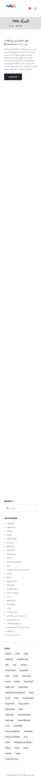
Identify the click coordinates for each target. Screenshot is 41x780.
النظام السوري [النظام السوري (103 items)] (10, 709)
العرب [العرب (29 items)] (8, 698)
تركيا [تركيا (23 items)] (21, 709)
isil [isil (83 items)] (7, 665)
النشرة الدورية (12, 581)
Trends (9, 558)
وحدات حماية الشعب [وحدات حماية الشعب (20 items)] (12, 759)
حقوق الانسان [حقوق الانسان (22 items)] (28, 731)
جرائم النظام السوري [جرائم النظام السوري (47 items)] (24, 720)
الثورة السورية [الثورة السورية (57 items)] (29, 681)
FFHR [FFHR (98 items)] (18, 654)
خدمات (9, 608)
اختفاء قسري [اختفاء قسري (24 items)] (27, 676)
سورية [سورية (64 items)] (26, 748)
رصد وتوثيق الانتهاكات (14, 623)
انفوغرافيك (10, 585)
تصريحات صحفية (13, 592)
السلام (9, 577)
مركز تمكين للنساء (13, 635)
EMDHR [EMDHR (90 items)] (8, 654)
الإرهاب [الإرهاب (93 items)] (17, 681)
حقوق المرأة (11, 604)
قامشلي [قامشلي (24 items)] (8, 753)
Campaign (10, 523)
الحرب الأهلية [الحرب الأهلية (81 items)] (10, 687)
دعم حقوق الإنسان (13, 619)
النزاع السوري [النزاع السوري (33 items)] (10, 703)
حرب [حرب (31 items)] (7, 726)
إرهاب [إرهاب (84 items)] (16, 676)
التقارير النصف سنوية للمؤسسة (18, 569)
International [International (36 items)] (23, 659)
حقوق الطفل (11, 600)
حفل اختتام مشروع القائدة (16, 40)
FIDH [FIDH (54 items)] (26, 654)
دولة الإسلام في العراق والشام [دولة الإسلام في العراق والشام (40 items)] (23, 742)
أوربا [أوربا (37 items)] (7, 676)
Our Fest (10, 542)
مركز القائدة (11, 631)
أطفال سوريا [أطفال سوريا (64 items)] (24, 670)
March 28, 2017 (12, 44)
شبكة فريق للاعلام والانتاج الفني (18, 627)
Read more (13, 77)
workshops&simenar (14, 562)
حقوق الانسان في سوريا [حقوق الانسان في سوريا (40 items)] (12, 737)
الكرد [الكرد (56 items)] (16, 698)
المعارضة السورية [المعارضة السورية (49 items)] (28, 698)
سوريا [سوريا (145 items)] (17, 748)
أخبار (8, 566)
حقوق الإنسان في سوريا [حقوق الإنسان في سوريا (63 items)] (12, 731)
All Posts (19, 26)
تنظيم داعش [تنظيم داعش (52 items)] (9, 720)
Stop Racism (11, 554)
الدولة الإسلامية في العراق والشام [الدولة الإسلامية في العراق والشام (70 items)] (15, 692)
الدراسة (9, 573)
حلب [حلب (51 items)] (26, 737)
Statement (10, 550)
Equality (10, 531)
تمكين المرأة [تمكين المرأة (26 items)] (9, 715)
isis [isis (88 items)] (15, 665)
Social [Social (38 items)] (24, 665)
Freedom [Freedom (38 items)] (9, 659)
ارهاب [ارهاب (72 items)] (8, 681)
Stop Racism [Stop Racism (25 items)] (10, 670)
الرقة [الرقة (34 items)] (31, 692)
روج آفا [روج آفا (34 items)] (8, 748)
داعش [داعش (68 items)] (8, 742)
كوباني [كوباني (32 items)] (18, 753)
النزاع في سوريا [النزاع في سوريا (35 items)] (24, 703)
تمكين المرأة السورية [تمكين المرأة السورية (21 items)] (24, 715)
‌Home (11, 26)
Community (11, 527)
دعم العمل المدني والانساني (16, 616)
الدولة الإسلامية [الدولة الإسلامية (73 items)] (23, 687)
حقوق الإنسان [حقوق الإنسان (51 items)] (18, 726)
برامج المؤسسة (12, 589)
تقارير (9, 596)
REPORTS (10, 546)
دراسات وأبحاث (12, 612)
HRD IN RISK (12, 539)
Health (9, 535)
